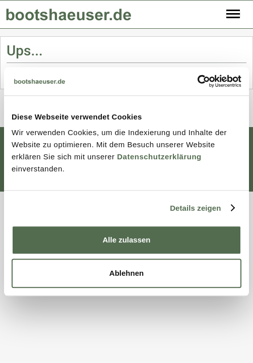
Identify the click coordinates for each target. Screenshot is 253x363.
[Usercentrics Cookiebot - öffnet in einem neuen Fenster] (197, 81)
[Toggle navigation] (233, 15)
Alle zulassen (126, 239)
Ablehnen (126, 273)
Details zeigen (195, 208)
